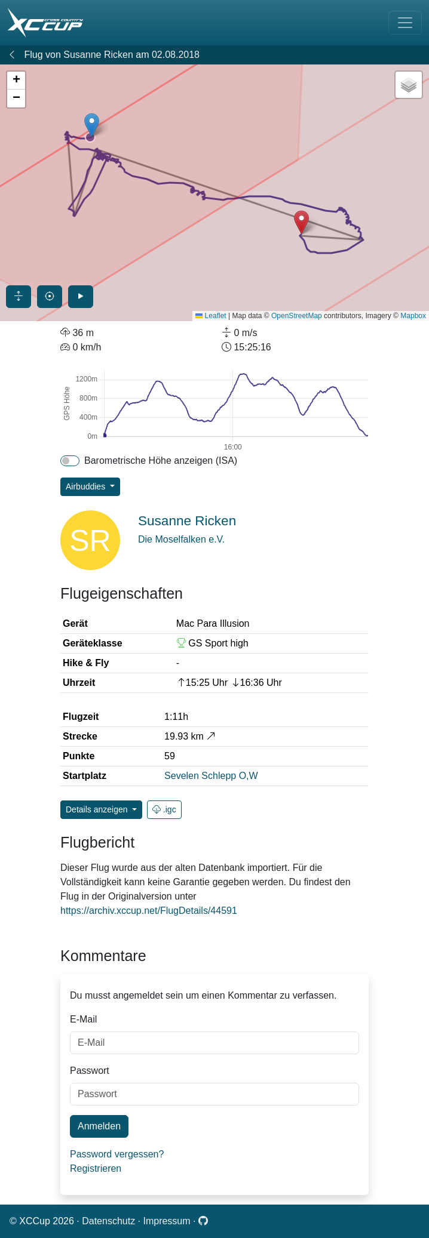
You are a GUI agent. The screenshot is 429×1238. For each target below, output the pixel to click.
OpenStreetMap (296, 316)
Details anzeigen (98, 809)
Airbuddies (87, 486)
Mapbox (413, 316)
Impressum (168, 1221)
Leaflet (210, 316)
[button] (91, 125)
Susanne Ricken (98, 55)
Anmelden (99, 1126)
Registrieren (95, 1168)
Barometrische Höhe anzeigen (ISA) (160, 460)
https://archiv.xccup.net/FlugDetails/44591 (148, 911)
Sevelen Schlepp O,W (211, 776)
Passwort (89, 1070)
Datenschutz (109, 1221)
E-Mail (83, 1019)
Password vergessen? (117, 1154)
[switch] (69, 460)
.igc (164, 809)
